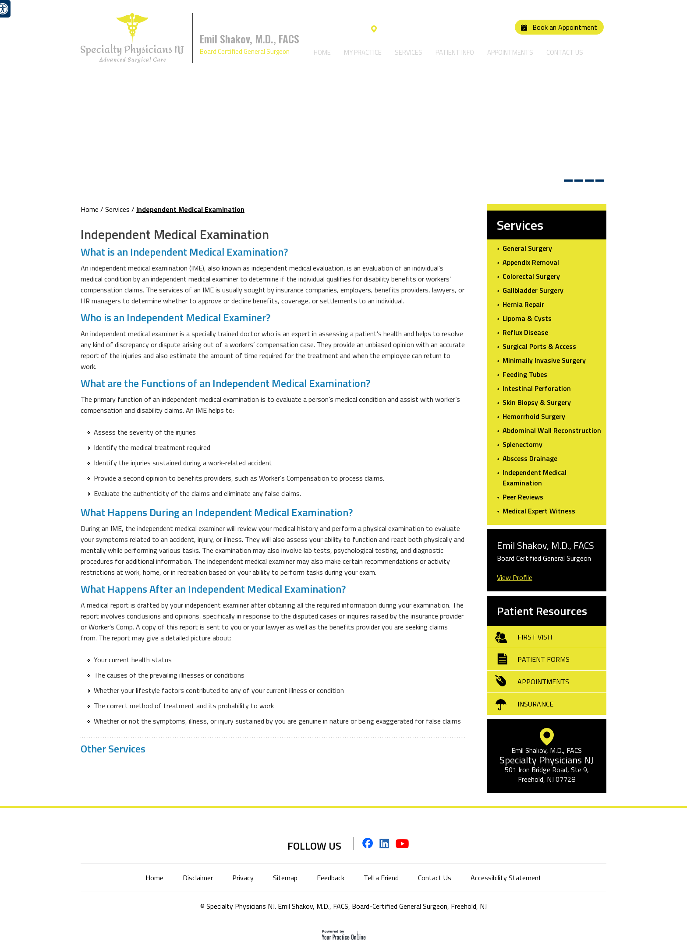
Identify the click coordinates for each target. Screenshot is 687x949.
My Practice (363, 52)
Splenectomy (522, 444)
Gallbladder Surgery (533, 290)
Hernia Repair (523, 304)
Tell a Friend (381, 877)
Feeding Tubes (525, 374)
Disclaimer (198, 877)
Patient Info (455, 52)
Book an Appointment (564, 27)
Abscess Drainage (530, 458)
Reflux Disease (525, 332)
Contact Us (564, 52)
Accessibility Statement (506, 877)
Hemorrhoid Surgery (534, 416)
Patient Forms (543, 659)
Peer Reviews (523, 497)
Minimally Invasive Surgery (544, 360)
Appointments (510, 52)
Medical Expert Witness (539, 511)
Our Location (398, 29)
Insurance (535, 704)
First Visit (535, 637)
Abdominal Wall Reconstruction (552, 430)
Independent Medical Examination (535, 477)
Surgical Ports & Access (539, 346)
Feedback (330, 877)
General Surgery (527, 248)
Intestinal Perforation (537, 388)
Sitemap (285, 877)
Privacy (243, 877)
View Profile (514, 577)
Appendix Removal (531, 262)
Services (408, 52)
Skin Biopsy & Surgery (537, 402)
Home (322, 52)
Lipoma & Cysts (527, 318)
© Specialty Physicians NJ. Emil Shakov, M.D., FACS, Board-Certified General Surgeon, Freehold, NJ (343, 906)
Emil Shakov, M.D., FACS (249, 38)
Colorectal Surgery (531, 276)
